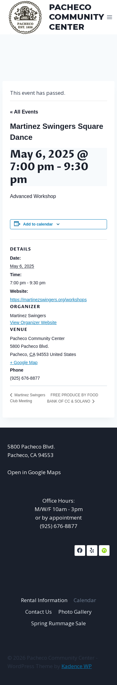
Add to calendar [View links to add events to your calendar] (38, 224)
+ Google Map (23, 362)
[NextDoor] (104, 550)
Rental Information (44, 600)
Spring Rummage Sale (58, 623)
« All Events (24, 111)
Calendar (85, 600)
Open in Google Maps (34, 472)
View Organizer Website (33, 322)
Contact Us (38, 611)
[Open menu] (109, 17)
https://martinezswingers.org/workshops (48, 299)
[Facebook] (80, 550)
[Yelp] (92, 550)
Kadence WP (76, 666)
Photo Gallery (75, 611)
